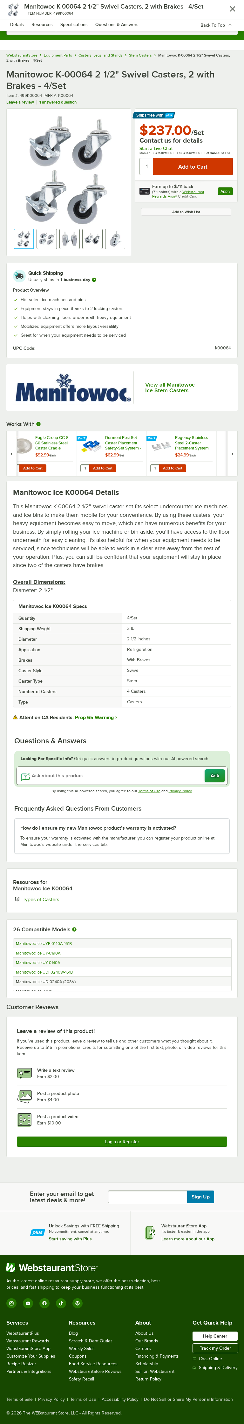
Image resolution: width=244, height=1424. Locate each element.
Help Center (215, 1336)
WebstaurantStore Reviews (95, 1371)
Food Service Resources (93, 1363)
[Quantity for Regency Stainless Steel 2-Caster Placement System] (154, 468)
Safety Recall (81, 1379)
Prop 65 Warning (94, 717)
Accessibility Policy (120, 1399)
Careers (143, 1348)
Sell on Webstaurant (154, 1371)
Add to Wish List (186, 212)
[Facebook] (44, 1303)
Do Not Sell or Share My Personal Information (188, 1399)
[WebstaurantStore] (85, 1268)
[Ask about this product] (122, 776)
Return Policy (148, 1379)
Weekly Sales (82, 1348)
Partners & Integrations (28, 1371)
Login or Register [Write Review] (122, 1141)
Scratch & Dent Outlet (90, 1341)
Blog (73, 1333)
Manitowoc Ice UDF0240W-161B (44, 972)
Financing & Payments (157, 1356)
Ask (215, 776)
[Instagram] (11, 1303)
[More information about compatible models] (74, 930)
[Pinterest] (77, 1303)
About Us (144, 1333)
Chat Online (207, 1358)
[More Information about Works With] (39, 424)
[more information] (94, 280)
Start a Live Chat (156, 148)
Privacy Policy (180, 791)
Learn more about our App (187, 1238)
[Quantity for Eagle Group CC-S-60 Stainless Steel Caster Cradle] (14, 468)
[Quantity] (146, 166)
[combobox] (122, 28)
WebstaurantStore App (28, 1348)
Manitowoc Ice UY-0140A (38, 963)
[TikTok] (61, 1303)
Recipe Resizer (21, 1363)
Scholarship (146, 1363)
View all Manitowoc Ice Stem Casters (170, 387)
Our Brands (146, 1341)
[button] (24, 239)
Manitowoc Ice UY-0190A (38, 953)
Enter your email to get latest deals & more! (62, 1197)
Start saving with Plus (70, 1238)
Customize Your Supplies (30, 1356)
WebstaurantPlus (22, 1333)
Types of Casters (60, 899)
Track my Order (215, 1348)
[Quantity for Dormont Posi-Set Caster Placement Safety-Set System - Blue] (84, 468)
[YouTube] (28, 1303)
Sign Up (201, 1197)
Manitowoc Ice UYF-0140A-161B (44, 943)
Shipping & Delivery (215, 1367)
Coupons (78, 1356)
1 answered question (58, 102)
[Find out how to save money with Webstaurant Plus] (12, 439)
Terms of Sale (19, 1399)
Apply (226, 192)
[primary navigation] (19, 11)
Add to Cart (33, 468)
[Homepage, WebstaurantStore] (122, 11)
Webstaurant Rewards (27, 1341)
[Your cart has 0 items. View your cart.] (228, 11)
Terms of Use (149, 791)
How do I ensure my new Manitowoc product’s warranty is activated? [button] (98, 828)
